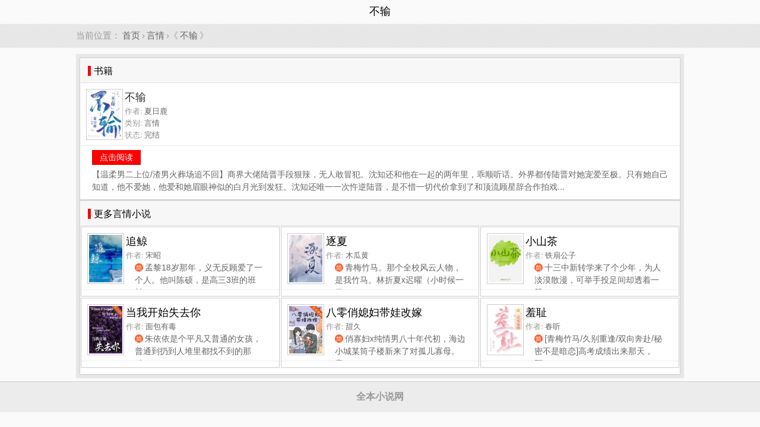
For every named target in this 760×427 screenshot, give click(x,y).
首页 (131, 35)
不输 (189, 35)
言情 (155, 35)
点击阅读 (116, 157)
